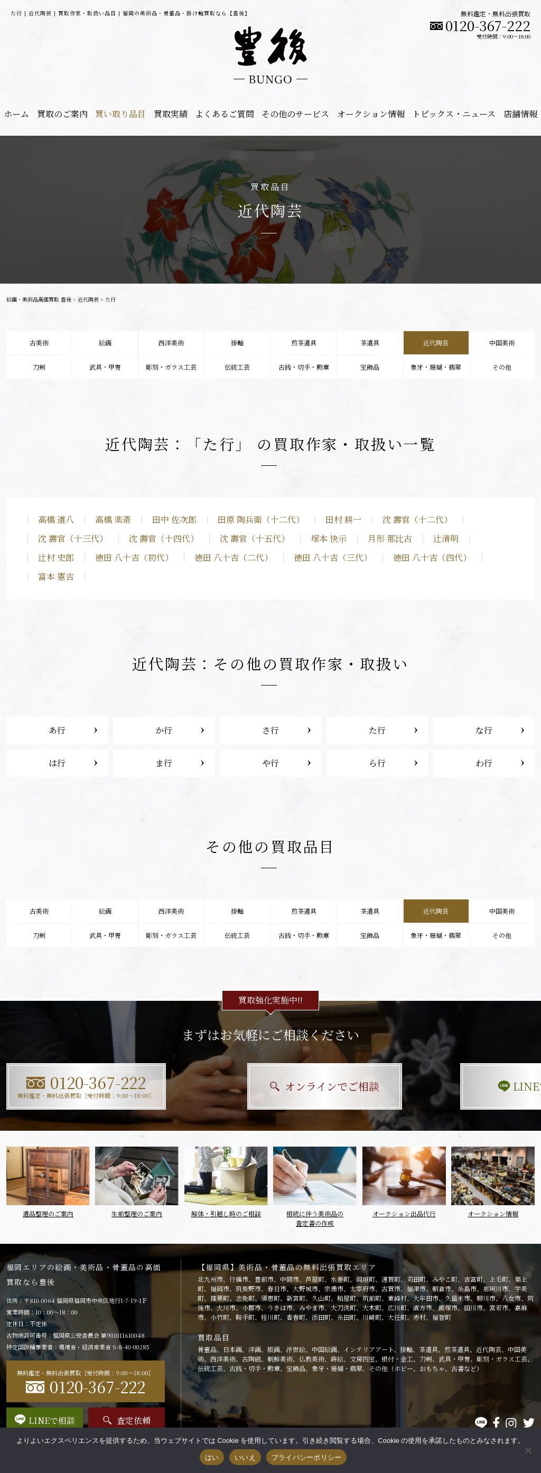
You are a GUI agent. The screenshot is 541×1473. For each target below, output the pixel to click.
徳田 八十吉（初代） (134, 557)
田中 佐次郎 (174, 519)
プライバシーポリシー (307, 1457)
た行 (377, 730)
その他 (501, 366)
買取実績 (171, 114)
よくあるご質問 (224, 114)
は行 (57, 763)
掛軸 (237, 342)
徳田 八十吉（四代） (432, 557)
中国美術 (502, 342)
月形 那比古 (390, 538)
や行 (270, 763)
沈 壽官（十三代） (73, 538)
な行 (483, 730)
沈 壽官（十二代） (417, 519)
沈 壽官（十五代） (255, 538)
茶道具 (369, 342)
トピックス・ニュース (454, 114)
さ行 (270, 730)
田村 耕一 (343, 519)
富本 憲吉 (56, 576)
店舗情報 (520, 114)
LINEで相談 (453, 1086)
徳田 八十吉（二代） (233, 557)
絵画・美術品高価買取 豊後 (38, 299)
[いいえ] (528, 1450)
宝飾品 (369, 366)
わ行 (483, 763)
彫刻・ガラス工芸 (171, 366)
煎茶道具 (303, 342)
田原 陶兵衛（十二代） (261, 519)
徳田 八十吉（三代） (333, 557)
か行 (163, 730)
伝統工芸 (237, 366)
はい (212, 1457)
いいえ (245, 1457)
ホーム (16, 114)
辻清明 (446, 538)
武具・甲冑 (105, 366)
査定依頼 (127, 1420)
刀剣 (39, 366)
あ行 (57, 730)
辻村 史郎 (56, 557)
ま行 (163, 763)
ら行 (377, 763)
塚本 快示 (329, 538)
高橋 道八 (56, 519)
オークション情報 (371, 114)
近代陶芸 (88, 299)
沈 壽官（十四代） (164, 538)
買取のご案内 (62, 114)
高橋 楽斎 (113, 519)
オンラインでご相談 (270, 1086)
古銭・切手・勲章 (303, 366)
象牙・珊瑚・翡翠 (436, 366)
